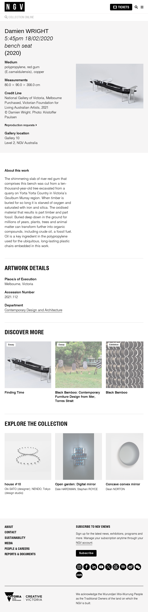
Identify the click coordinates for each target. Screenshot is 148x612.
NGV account (84, 543)
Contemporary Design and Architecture (33, 310)
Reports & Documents (20, 554)
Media (9, 543)
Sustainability (15, 537)
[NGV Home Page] (15, 6)
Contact (10, 532)
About (9, 526)
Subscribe (86, 553)
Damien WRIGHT (27, 31)
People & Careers (17, 548)
